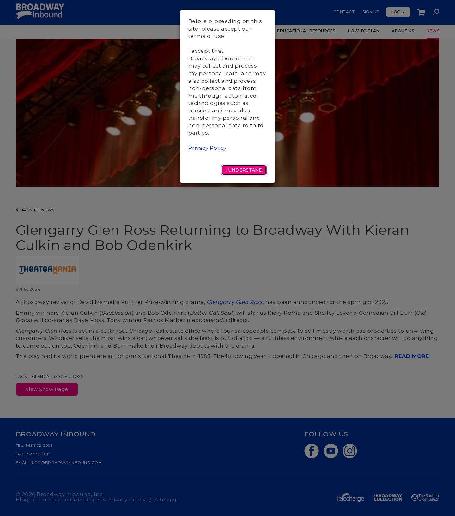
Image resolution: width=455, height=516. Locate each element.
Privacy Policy (207, 148)
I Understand (244, 170)
